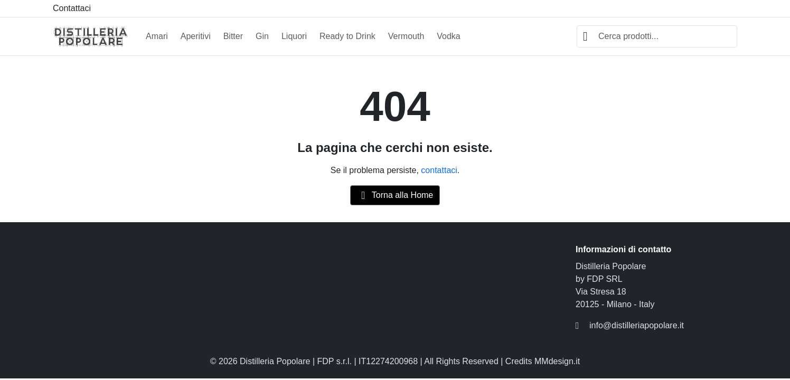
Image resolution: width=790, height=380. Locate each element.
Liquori (294, 36)
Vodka (448, 36)
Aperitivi (196, 36)
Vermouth (406, 36)
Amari (157, 36)
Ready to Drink (347, 36)
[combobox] (657, 36)
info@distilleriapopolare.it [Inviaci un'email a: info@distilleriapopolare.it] (636, 325)
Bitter (233, 36)
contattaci (439, 170)
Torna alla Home (395, 195)
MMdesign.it (557, 361)
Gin (262, 36)
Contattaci (72, 8)
